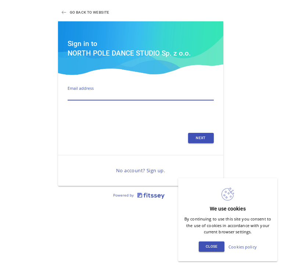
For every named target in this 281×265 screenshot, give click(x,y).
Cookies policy (242, 247)
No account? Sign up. (140, 170)
